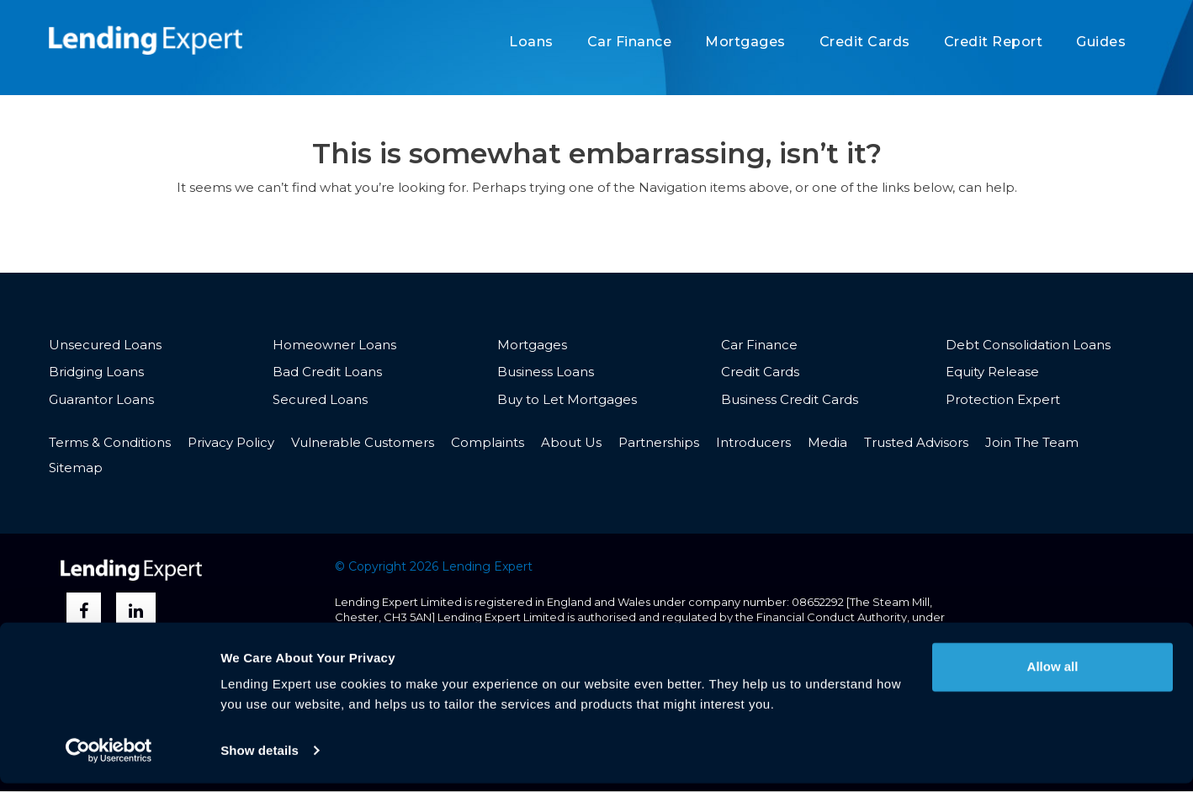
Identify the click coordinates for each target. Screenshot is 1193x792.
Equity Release (992, 372)
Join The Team (1032, 442)
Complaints (487, 442)
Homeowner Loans (334, 345)
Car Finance (629, 42)
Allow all (1053, 675)
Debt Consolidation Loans (1028, 345)
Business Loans (545, 372)
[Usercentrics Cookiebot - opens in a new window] (109, 759)
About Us (571, 442)
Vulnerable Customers (362, 442)
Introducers (753, 442)
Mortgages (745, 42)
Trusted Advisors (916, 442)
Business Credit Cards (789, 399)
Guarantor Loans (101, 399)
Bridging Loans (96, 372)
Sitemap (76, 468)
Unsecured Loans (105, 345)
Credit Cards (864, 42)
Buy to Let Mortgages (567, 399)
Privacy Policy (231, 442)
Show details (259, 759)
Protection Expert (1003, 399)
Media (827, 442)
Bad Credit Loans (327, 372)
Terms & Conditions (110, 442)
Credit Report (993, 42)
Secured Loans (320, 399)
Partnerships (658, 442)
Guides (1101, 42)
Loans (531, 42)
